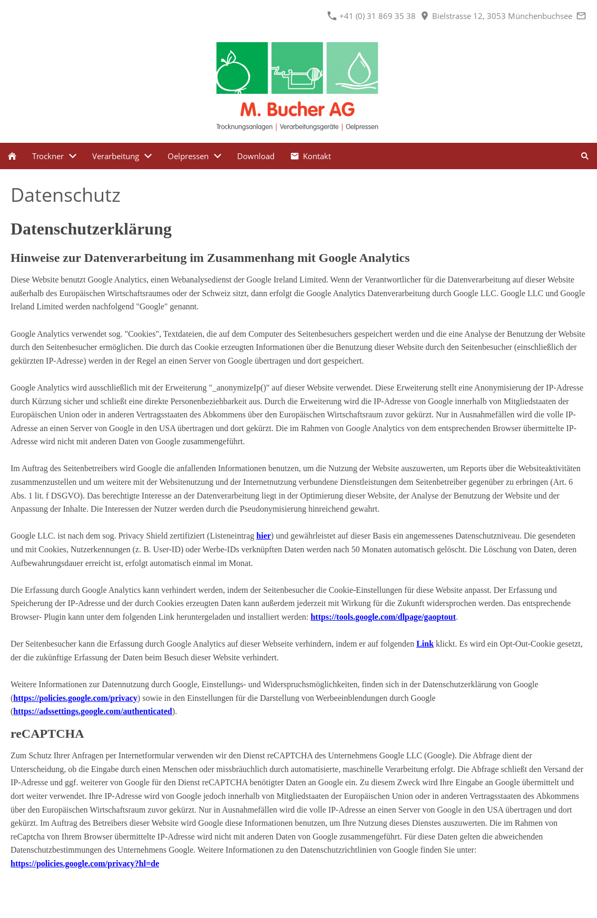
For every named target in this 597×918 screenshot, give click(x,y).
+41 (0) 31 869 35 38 (371, 16)
